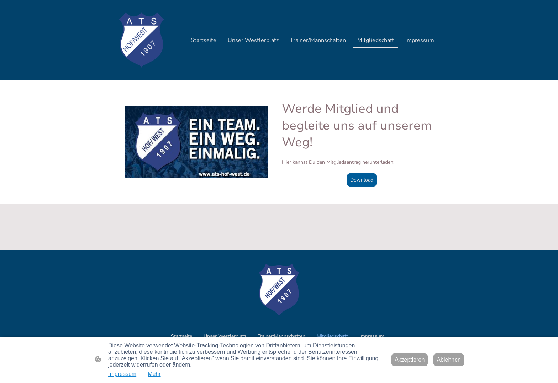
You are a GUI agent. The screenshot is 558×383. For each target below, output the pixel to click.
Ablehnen (449, 360)
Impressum (122, 374)
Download (361, 180)
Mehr (154, 374)
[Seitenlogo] (141, 40)
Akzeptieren (410, 360)
